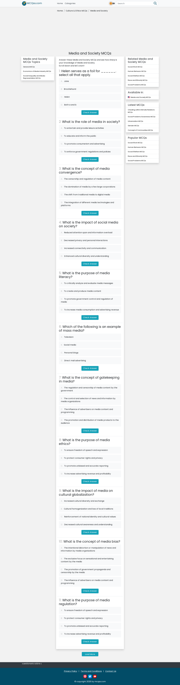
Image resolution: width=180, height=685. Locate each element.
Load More (90, 654)
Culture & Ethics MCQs (76, 10)
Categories (70, 3)
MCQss (32, 3)
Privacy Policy (70, 671)
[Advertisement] (90, 32)
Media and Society (99, 10)
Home (60, 3)
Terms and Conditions (91, 671)
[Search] (137, 3)
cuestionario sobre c (32, 663)
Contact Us (110, 671)
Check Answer (90, 112)
